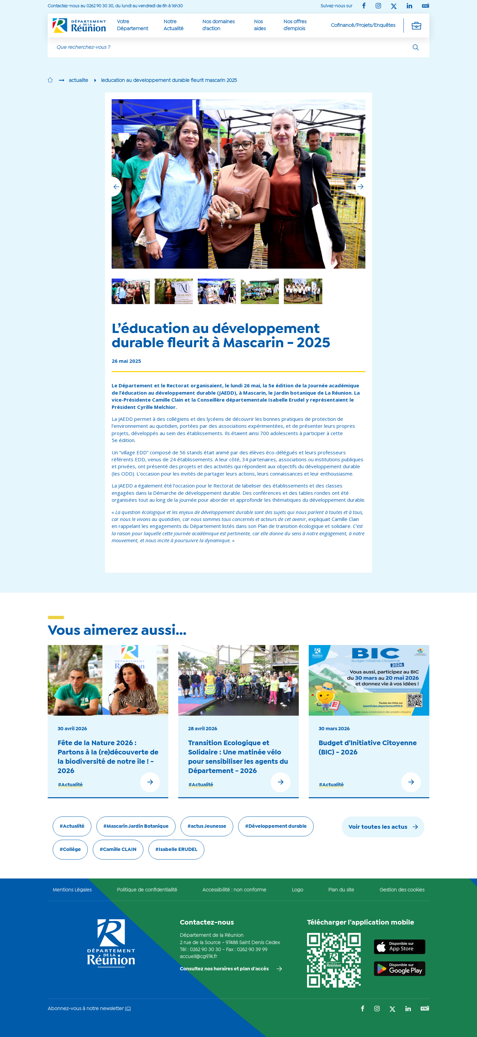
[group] (303, 291)
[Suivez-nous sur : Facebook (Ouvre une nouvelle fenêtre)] (364, 6)
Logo (297, 890)
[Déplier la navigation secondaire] (416, 25)
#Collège (70, 850)
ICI (128, 1009)
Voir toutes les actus (377, 827)
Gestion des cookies (402, 890)
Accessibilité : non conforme (234, 890)
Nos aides (260, 25)
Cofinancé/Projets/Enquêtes (363, 26)
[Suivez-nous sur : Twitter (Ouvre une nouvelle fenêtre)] (394, 7)
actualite (78, 81)
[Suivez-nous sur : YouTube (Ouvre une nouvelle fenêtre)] (425, 6)
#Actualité (70, 785)
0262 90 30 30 (205, 950)
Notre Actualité (174, 25)
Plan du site (341, 890)
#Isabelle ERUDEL (176, 850)
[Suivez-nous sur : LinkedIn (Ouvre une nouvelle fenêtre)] (409, 6)
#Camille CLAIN (118, 850)
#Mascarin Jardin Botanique (136, 826)
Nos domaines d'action (218, 25)
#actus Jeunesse (206, 826)
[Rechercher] (415, 47)
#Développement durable (276, 826)
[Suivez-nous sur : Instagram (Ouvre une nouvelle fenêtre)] (378, 6)
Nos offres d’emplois (295, 25)
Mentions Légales (72, 890)
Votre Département (132, 25)
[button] (360, 187)
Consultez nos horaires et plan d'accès (224, 969)
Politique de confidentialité (147, 890)
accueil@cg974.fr (198, 957)
